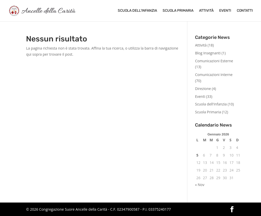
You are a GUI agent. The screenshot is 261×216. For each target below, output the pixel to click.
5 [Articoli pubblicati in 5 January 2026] (197, 155)
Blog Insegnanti (207, 53)
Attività (206, 11)
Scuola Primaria (178, 11)
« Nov (199, 184)
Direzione (203, 88)
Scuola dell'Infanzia (211, 104)
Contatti (245, 11)
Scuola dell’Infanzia (137, 11)
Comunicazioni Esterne (214, 60)
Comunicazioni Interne (213, 74)
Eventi (225, 11)
